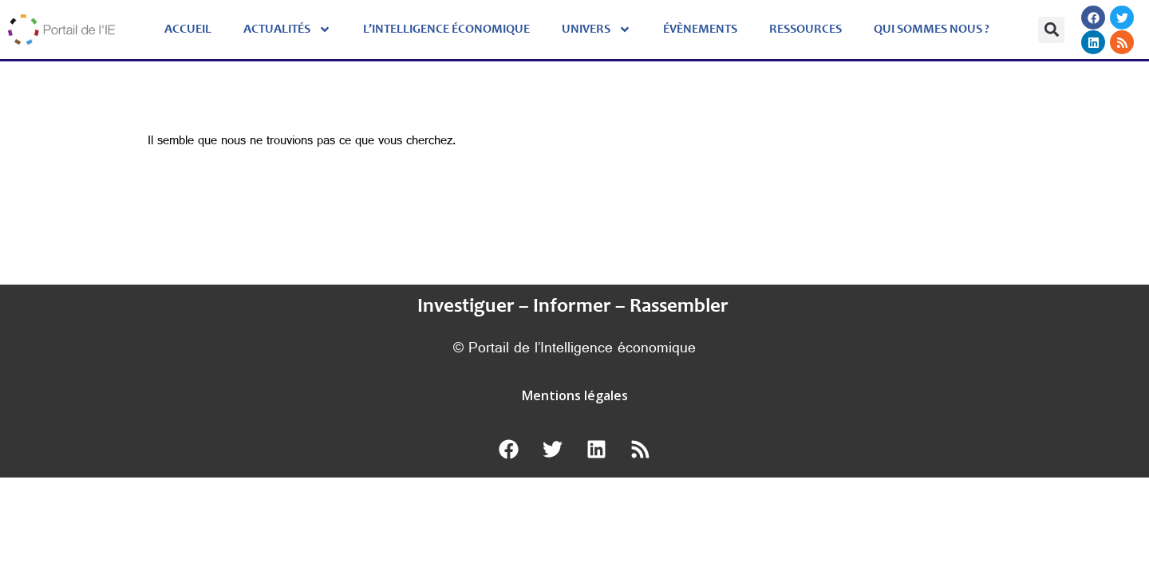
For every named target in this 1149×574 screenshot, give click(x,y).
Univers (596, 29)
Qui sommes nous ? (931, 29)
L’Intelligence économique (446, 29)
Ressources (805, 29)
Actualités (287, 29)
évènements (700, 29)
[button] (1051, 30)
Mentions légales (575, 395)
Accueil (187, 29)
